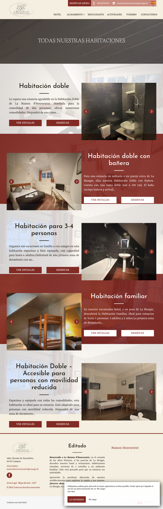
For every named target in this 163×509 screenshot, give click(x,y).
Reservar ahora (79, 3)
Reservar (62, 122)
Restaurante (96, 14)
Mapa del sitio (24, 482)
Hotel (57, 14)
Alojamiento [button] (76, 14)
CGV (34, 482)
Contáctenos (149, 14)
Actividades (114, 14)
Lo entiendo (76, 499)
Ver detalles (25, 122)
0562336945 (103, 3)
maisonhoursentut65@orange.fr (132, 3)
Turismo (131, 14)
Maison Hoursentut (125, 448)
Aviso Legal (12, 482)
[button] (153, 3)
